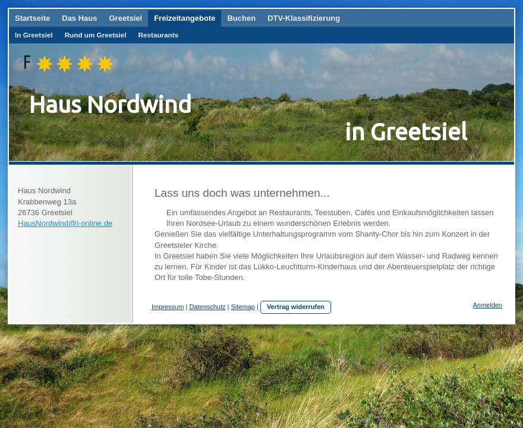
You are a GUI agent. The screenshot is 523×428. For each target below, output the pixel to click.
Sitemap (243, 306)
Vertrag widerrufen (295, 306)
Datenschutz (207, 306)
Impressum (168, 306)
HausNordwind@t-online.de (65, 223)
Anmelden (487, 305)
